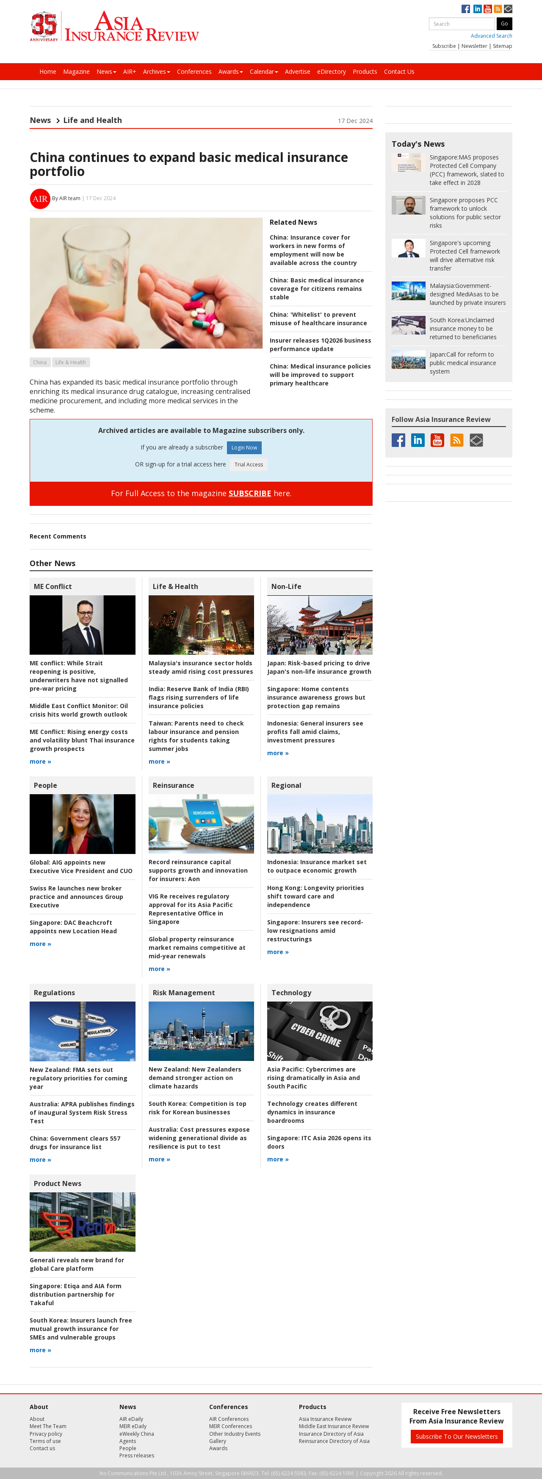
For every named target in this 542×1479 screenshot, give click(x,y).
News (106, 71)
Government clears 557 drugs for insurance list (75, 1142)
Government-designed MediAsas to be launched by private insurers (468, 294)
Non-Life (286, 586)
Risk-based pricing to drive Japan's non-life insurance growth (319, 667)
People (45, 785)
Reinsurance (173, 785)
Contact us (42, 1448)
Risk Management (184, 992)
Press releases (136, 1455)
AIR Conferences (229, 1419)
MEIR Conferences (230, 1426)
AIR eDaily (131, 1419)
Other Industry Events (234, 1433)
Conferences (194, 71)
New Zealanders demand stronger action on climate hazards (195, 1077)
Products (365, 71)
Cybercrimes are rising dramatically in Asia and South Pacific (313, 1077)
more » (40, 761)
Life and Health (92, 120)
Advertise (297, 71)
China (40, 362)
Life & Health (70, 362)
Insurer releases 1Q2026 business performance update (320, 344)
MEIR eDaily (133, 1426)
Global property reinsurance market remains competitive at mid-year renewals (197, 947)
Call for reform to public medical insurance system (463, 362)
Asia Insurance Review (325, 1419)
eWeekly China (136, 1433)
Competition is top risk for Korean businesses (197, 1107)
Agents (127, 1441)
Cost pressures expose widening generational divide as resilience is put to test (199, 1137)
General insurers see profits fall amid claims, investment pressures (315, 731)
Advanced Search (491, 35)
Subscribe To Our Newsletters (457, 1436)
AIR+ (129, 71)
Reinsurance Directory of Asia (334, 1441)
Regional (286, 785)
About (37, 1419)
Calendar (264, 71)
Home (47, 71)
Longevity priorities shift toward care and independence (315, 896)
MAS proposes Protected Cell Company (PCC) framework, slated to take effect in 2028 (467, 170)
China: (279, 237)
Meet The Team (48, 1426)
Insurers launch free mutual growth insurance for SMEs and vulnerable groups (81, 1328)
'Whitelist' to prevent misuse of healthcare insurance (318, 318)
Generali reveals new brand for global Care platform (77, 1264)
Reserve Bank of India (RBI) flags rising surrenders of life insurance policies (199, 697)
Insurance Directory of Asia (331, 1433)
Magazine (76, 71)
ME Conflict (53, 586)
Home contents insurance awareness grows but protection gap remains (316, 697)
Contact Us (399, 71)
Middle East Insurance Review (334, 1426)
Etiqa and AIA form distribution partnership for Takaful (76, 1294)
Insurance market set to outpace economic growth (317, 866)
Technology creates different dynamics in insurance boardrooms (312, 1112)
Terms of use (45, 1441)
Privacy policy (46, 1433)
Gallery (217, 1441)
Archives (156, 71)
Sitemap (502, 46)
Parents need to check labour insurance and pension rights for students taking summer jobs (196, 736)
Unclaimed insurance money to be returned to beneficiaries (463, 328)
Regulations (54, 992)
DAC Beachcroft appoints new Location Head (73, 926)
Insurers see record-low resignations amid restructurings (315, 930)
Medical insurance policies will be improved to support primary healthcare (320, 374)
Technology (291, 992)
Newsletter (474, 46)
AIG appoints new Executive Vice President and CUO (81, 866)
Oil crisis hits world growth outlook (79, 710)
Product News (57, 1183)
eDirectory (331, 71)
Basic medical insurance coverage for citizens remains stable (317, 288)
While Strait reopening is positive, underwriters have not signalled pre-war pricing (79, 675)
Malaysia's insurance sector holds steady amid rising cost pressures (201, 667)
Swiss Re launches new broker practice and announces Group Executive (76, 896)
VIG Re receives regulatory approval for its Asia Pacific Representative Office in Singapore (191, 909)
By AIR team (66, 198)
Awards (230, 71)
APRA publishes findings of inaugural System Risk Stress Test (82, 1112)
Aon (198, 870)
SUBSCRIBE (250, 493)
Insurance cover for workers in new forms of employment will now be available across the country (313, 250)
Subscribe (444, 46)
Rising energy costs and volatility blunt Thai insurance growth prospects (82, 740)
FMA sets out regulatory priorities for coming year (78, 1078)
